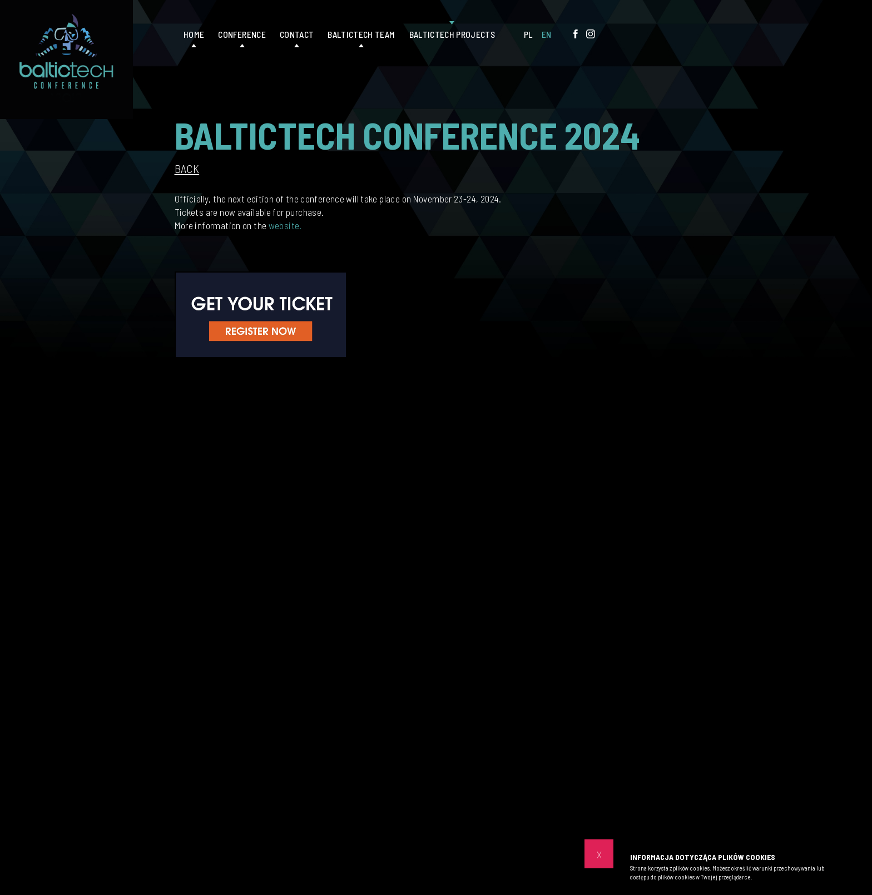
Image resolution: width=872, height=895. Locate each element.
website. (285, 225)
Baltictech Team (361, 34)
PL (528, 34)
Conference (241, 34)
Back (187, 168)
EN (547, 34)
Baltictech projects (452, 34)
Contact (297, 34)
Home (194, 34)
